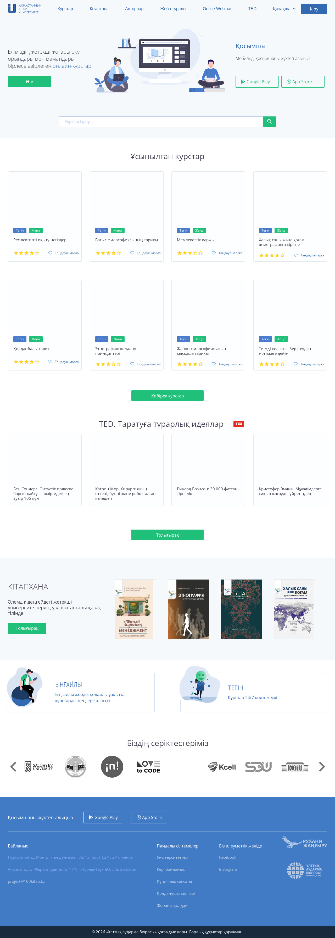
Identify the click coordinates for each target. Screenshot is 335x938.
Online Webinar (217, 9)
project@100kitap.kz (26, 881)
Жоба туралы (173, 9)
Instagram (228, 869)
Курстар (65, 9)
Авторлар (134, 9)
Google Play (258, 82)
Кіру (314, 9)
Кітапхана (99, 9)
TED (252, 9)
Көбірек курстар (167, 399)
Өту (29, 82)
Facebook (227, 857)
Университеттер (172, 857)
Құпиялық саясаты (174, 881)
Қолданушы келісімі (176, 893)
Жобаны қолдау (172, 905)
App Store (302, 82)
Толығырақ (167, 539)
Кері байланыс (171, 869)
